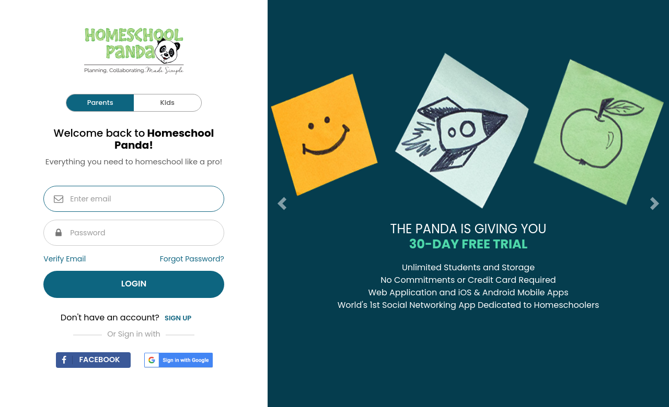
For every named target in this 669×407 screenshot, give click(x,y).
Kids (167, 102)
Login (133, 284)
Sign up (178, 318)
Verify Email (64, 259)
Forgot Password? (192, 259)
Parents (100, 102)
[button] (278, 203)
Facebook (88, 359)
